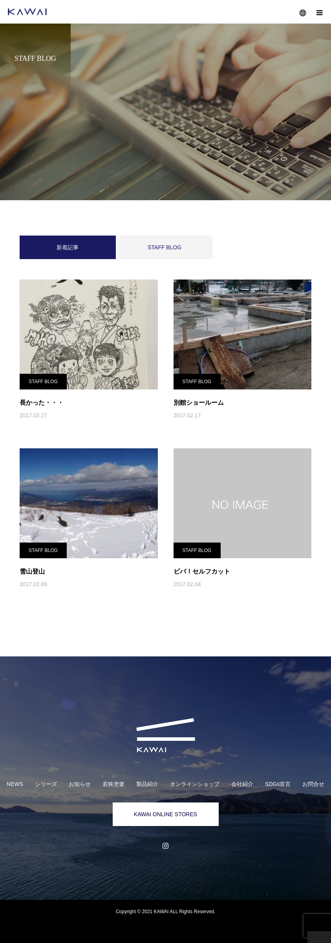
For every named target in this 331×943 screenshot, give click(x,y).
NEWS (15, 784)
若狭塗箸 (113, 784)
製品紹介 (147, 784)
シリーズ (46, 784)
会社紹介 (242, 784)
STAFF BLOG (164, 247)
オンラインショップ (194, 784)
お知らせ (80, 784)
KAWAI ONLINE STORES (165, 814)
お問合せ (313, 784)
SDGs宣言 (278, 784)
